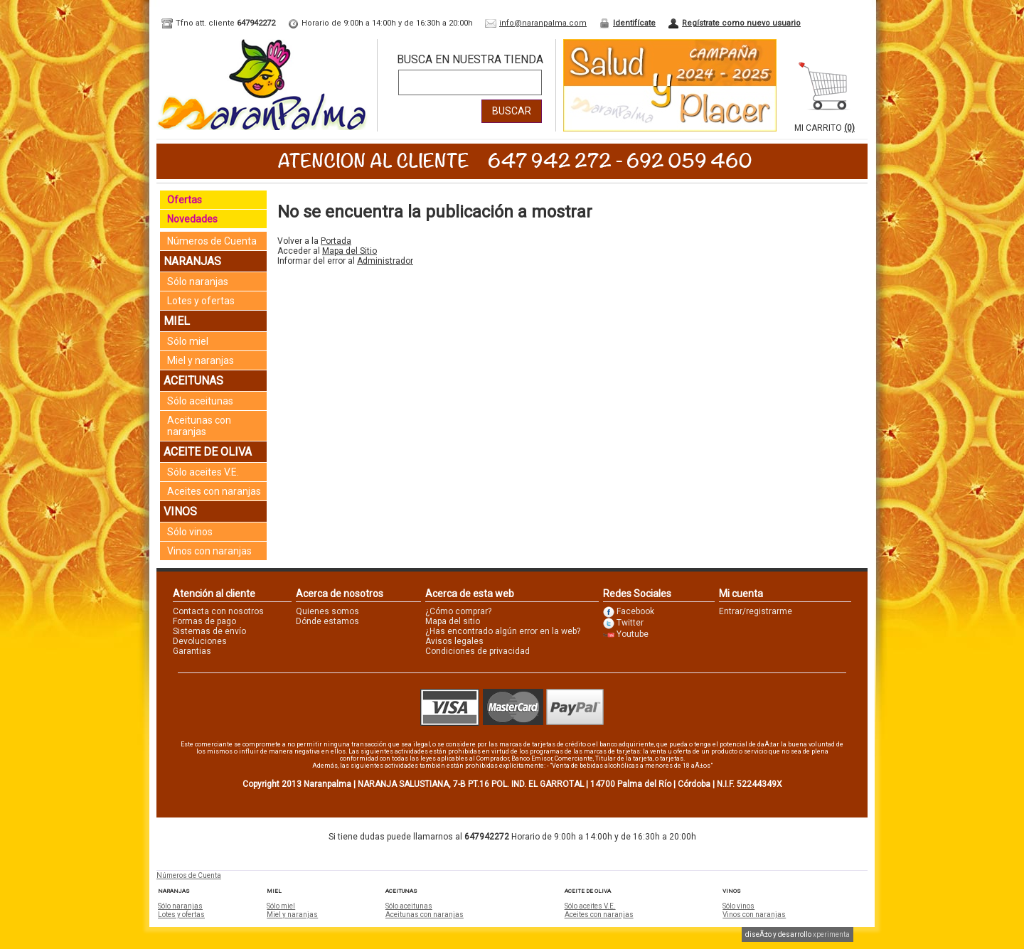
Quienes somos (327, 611)
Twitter (630, 623)
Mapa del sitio (452, 621)
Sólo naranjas (197, 281)
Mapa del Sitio (349, 251)
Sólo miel (187, 341)
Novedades (192, 219)
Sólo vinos (190, 531)
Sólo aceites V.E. (203, 472)
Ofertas (184, 199)
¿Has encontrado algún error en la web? (502, 631)
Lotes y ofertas (201, 300)
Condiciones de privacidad (477, 651)
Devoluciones (200, 641)
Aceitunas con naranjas (199, 425)
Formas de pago (204, 621)
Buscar (511, 111)
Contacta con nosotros (218, 611)
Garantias (192, 651)
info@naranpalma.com (543, 23)
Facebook (635, 611)
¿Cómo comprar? (458, 611)
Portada (336, 241)
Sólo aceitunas (200, 401)
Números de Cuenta (212, 241)
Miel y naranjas (200, 360)
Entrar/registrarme (755, 611)
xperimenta (831, 934)
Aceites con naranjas (214, 491)
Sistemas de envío (209, 631)
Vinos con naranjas (209, 551)
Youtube (633, 634)
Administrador (385, 261)
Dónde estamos (327, 621)
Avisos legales (454, 641)
